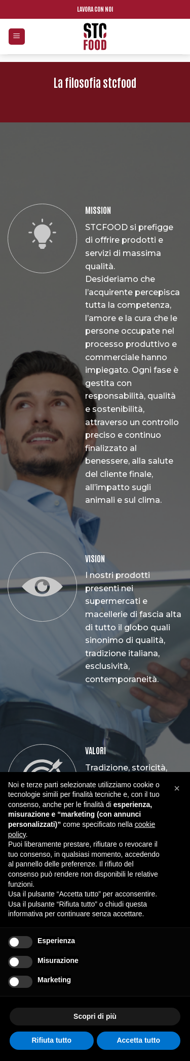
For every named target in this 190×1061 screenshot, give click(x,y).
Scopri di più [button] (95, 1016)
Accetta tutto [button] (138, 1040)
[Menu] (17, 36)
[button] (177, 788)
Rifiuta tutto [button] (51, 1040)
